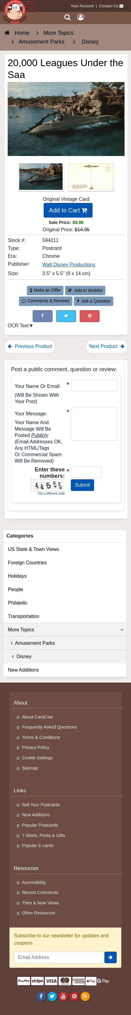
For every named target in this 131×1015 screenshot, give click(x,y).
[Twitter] (52, 996)
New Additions (23, 670)
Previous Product (30, 346)
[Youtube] (63, 996)
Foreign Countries (27, 562)
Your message (30, 413)
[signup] (110, 957)
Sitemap (30, 768)
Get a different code (51, 493)
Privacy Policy (35, 747)
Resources (26, 868)
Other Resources (38, 912)
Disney (19, 656)
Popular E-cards (37, 845)
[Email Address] (59, 957)
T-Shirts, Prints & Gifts (43, 835)
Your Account (82, 6)
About (20, 703)
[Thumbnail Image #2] (91, 178)
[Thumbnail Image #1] (41, 178)
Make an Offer (45, 290)
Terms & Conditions (41, 737)
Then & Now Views (40, 902)
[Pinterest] (74, 996)
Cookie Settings (37, 757)
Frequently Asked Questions (49, 727)
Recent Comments (40, 892)
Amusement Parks (31, 643)
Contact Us (108, 6)
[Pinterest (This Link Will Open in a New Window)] (90, 316)
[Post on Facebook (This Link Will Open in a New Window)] (43, 316)
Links (20, 790)
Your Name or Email (37, 386)
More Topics (65, 629)
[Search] (67, 17)
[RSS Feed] (85, 996)
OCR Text (18, 325)
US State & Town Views (33, 549)
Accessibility (34, 882)
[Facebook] (41, 996)
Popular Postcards (40, 825)
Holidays (17, 576)
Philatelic (17, 602)
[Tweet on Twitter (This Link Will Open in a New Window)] (66, 316)
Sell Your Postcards (41, 804)
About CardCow (37, 717)
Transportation (23, 616)
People (15, 589)
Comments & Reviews (46, 300)
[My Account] (80, 17)
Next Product (107, 346)
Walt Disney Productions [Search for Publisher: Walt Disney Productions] (69, 264)
